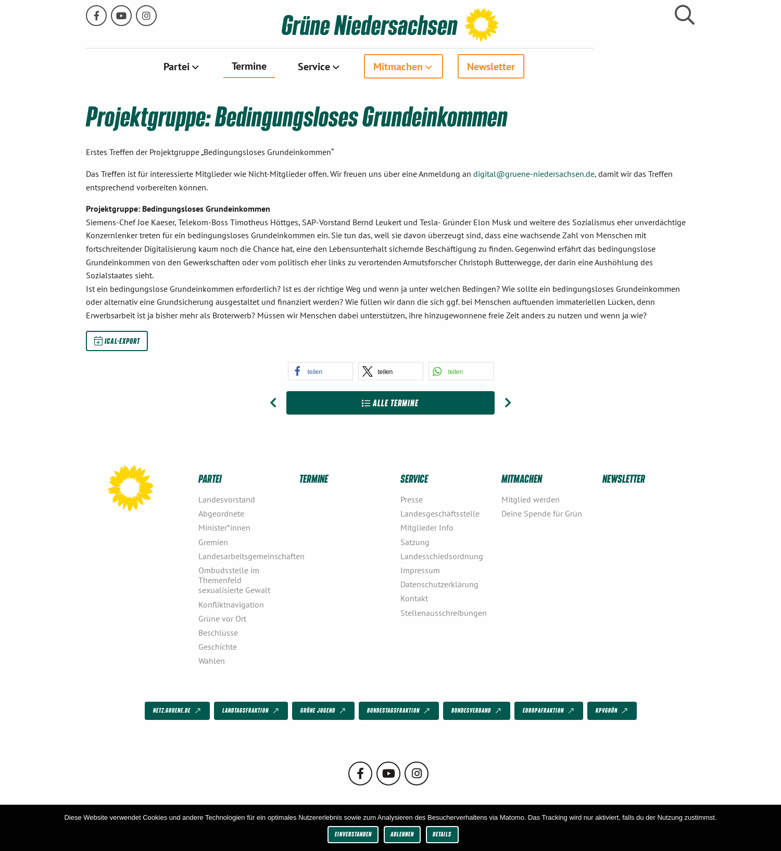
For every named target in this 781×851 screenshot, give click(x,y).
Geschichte (217, 646)
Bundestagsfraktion (399, 710)
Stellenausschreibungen (443, 612)
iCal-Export (117, 340)
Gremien (213, 541)
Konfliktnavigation (231, 604)
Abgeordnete (221, 513)
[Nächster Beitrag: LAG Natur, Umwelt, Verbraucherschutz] (508, 403)
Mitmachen (448, 66)
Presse (411, 499)
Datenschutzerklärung (439, 583)
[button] (320, 371)
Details (442, 834)
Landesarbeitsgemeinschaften (244, 555)
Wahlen (211, 660)
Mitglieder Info (427, 527)
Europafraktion (549, 710)
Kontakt (414, 598)
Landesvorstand (226, 499)
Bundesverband (477, 710)
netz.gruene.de (178, 710)
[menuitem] (232, 66)
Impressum (420, 569)
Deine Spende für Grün (541, 513)
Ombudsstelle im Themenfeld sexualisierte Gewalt (234, 579)
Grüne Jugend (323, 710)
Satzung (415, 541)
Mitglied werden (530, 499)
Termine (299, 65)
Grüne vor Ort (222, 618)
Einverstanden (353, 834)
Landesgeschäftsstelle (440, 513)
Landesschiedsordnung (441, 555)
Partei (227, 66)
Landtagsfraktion (251, 710)
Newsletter (541, 66)
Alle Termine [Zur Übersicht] (390, 402)
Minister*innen (224, 527)
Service (364, 66)
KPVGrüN (612, 710)
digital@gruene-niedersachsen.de (534, 173)
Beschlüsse (218, 632)
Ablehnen (402, 834)
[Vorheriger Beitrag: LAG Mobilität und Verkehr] (273, 403)
